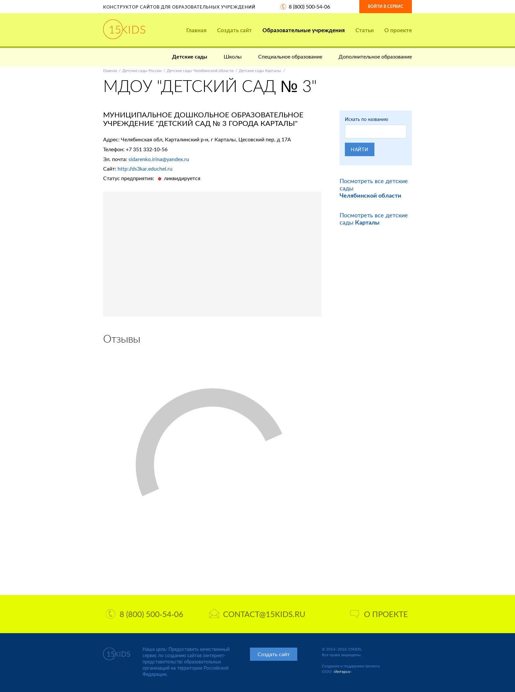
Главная (196, 30)
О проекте (398, 30)
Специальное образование (290, 56)
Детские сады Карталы (260, 70)
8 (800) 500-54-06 (309, 6)
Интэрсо (342, 671)
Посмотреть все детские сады (374, 218)
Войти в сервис (385, 6)
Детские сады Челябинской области (200, 70)
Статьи (364, 30)
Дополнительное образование (375, 56)
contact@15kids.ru (257, 614)
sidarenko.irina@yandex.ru (158, 159)
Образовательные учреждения (303, 30)
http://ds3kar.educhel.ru (145, 168)
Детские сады (189, 56)
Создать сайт (234, 30)
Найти (360, 149)
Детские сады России (142, 70)
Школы (233, 56)
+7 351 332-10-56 (147, 149)
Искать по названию (366, 119)
